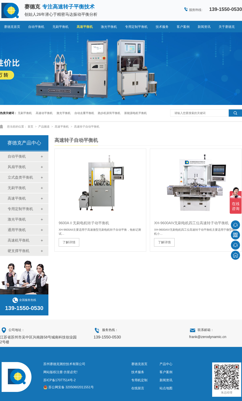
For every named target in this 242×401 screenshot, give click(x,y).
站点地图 (166, 388)
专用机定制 (139, 380)
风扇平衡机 (17, 167)
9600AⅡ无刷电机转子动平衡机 (84, 223)
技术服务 (162, 26)
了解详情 (69, 242)
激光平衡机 (109, 26)
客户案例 (183, 26)
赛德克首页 (12, 26)
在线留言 (137, 388)
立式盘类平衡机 (20, 177)
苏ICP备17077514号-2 (59, 380)
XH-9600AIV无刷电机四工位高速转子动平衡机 (191, 223)
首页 (31, 126)
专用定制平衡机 (136, 26)
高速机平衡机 (18, 240)
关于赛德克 (227, 26)
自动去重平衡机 (84, 113)
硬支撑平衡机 (18, 251)
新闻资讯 (204, 26)
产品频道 (44, 126)
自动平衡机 (36, 26)
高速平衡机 (85, 26)
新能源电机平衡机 (135, 113)
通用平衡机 (17, 230)
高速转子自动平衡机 (86, 126)
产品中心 (166, 364)
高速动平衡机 (44, 113)
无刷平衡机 (60, 26)
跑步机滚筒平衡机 (109, 113)
